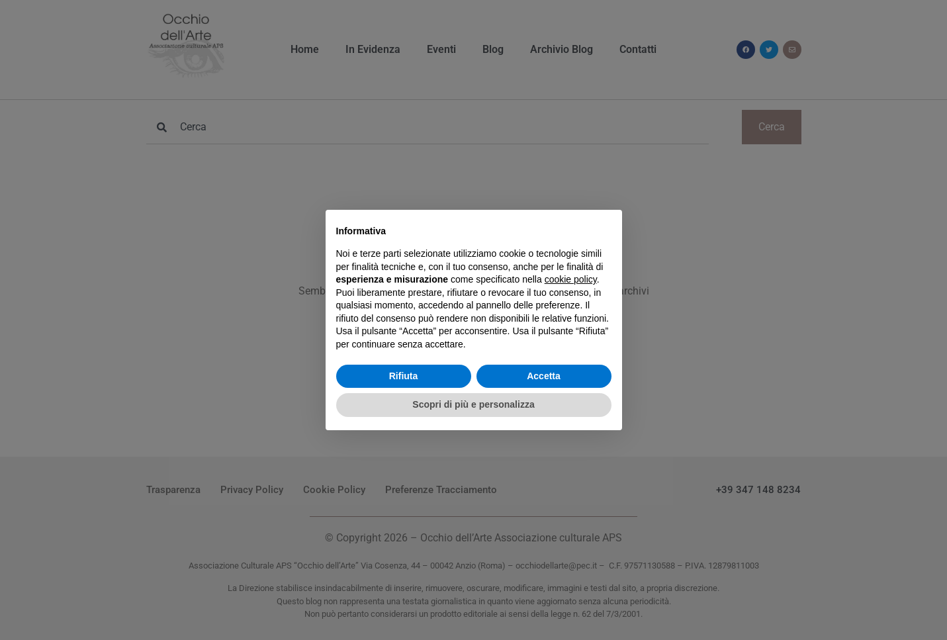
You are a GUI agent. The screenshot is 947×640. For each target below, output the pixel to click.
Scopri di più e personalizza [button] (473, 404)
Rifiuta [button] (403, 376)
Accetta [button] (544, 376)
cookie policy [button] (571, 279)
